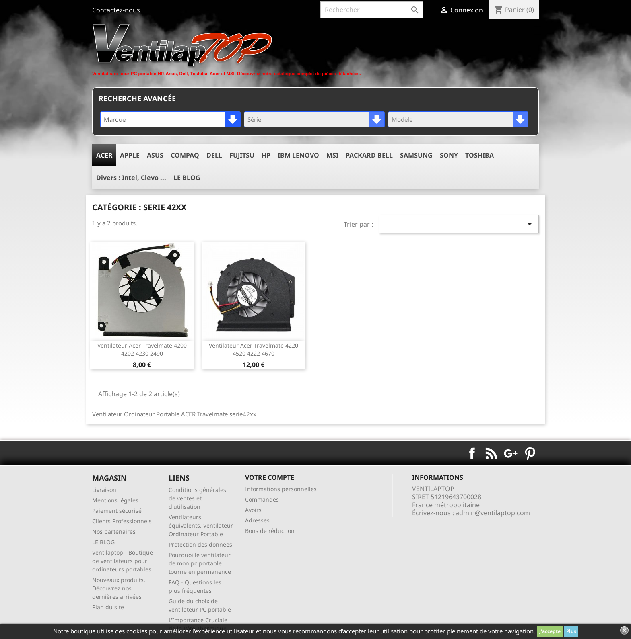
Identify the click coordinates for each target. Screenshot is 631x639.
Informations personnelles (281, 489)
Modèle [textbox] (402, 119)
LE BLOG (103, 542)
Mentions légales (115, 500)
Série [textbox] (254, 119)
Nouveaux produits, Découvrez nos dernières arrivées (118, 588)
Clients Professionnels (122, 521)
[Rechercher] (371, 9)
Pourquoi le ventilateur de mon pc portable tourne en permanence (200, 563)
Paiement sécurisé (117, 510)
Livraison (104, 490)
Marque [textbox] (115, 119)
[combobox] (170, 119)
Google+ (511, 453)
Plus (571, 631)
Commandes (262, 499)
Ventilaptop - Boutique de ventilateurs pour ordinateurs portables (122, 561)
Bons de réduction (270, 531)
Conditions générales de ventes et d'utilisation (197, 498)
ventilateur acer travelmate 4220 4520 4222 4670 (253, 349)
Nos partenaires (114, 531)
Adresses (257, 520)
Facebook (472, 453)
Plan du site (108, 607)
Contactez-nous (116, 10)
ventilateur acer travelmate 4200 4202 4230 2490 (142, 349)
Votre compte (269, 477)
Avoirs (253, 510)
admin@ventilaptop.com (493, 512)
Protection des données (200, 544)
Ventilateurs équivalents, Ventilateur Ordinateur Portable (201, 525)
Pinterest (530, 453)
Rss (491, 453)
